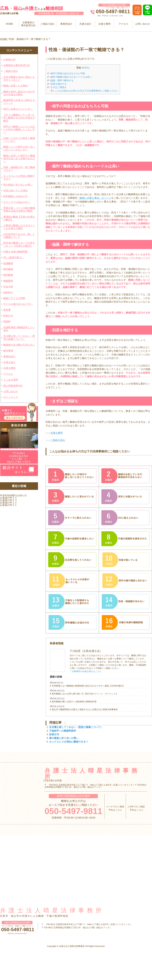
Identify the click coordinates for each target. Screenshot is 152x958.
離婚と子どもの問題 (14, 298)
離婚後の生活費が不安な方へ (19, 345)
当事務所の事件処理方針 (28, 24)
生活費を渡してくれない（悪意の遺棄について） (19, 337)
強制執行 (8, 292)
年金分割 (8, 286)
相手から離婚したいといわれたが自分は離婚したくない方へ (19, 129)
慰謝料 (7, 321)
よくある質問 (10, 379)
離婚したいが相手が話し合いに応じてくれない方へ (19, 148)
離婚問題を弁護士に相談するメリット (19, 101)
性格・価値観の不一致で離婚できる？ (19, 168)
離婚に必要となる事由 (15, 85)
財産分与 (8, 315)
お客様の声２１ (8, 505)
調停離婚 (8, 269)
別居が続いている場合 (15, 190)
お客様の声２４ (8, 498)
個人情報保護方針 (13, 385)
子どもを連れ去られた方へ (18, 304)
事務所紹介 (66, 24)
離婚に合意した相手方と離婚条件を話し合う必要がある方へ (19, 158)
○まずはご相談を (57, 87)
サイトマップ (10, 397)
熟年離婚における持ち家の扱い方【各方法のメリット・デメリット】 (85, 693)
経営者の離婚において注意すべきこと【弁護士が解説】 (19, 244)
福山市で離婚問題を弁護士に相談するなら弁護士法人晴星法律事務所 (85, 709)
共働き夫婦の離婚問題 (15, 251)
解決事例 (8, 350)
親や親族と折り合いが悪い (18, 184)
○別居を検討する (57, 84)
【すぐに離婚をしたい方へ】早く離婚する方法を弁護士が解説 (19, 118)
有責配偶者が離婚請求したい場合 (19, 329)
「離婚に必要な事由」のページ (94, 198)
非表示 (85, 68)
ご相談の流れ (47, 24)
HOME (9, 24)
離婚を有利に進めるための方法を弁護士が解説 (19, 93)
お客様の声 (9, 59)
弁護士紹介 (85, 24)
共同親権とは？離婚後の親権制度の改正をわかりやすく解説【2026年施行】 (88, 686)
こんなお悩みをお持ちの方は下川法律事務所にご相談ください (84, 90)
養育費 (7, 310)
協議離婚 (8, 263)
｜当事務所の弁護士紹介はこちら (86, 671)
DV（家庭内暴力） (13, 257)
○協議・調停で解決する (60, 80)
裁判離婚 (8, 275)
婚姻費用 (8, 281)
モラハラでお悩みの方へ (16, 202)
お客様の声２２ (8, 502)
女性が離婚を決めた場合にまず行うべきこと (19, 78)
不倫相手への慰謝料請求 (62, 730)
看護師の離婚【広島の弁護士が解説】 (19, 218)
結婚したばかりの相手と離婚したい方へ (19, 139)
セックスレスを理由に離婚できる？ (19, 177)
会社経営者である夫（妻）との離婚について (19, 235)
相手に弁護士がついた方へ (18, 109)
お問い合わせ (142, 24)
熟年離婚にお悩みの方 (15, 196)
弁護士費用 (104, 24)
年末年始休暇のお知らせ (13, 495)
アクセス (123, 24)
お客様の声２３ (8, 500)
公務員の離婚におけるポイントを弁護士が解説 (19, 227)
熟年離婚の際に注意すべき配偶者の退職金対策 (74, 701)
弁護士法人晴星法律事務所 (52, 910)
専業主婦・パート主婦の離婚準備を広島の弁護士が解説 (19, 209)
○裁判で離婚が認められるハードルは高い (69, 77)
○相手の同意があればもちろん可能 (66, 73)
